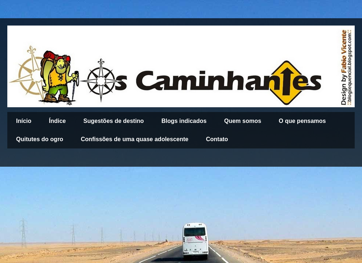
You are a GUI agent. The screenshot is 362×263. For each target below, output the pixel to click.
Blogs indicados (184, 121)
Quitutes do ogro (39, 139)
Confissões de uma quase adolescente (134, 139)
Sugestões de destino (113, 121)
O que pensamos (302, 121)
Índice (57, 121)
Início (23, 121)
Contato (217, 139)
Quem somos (242, 121)
